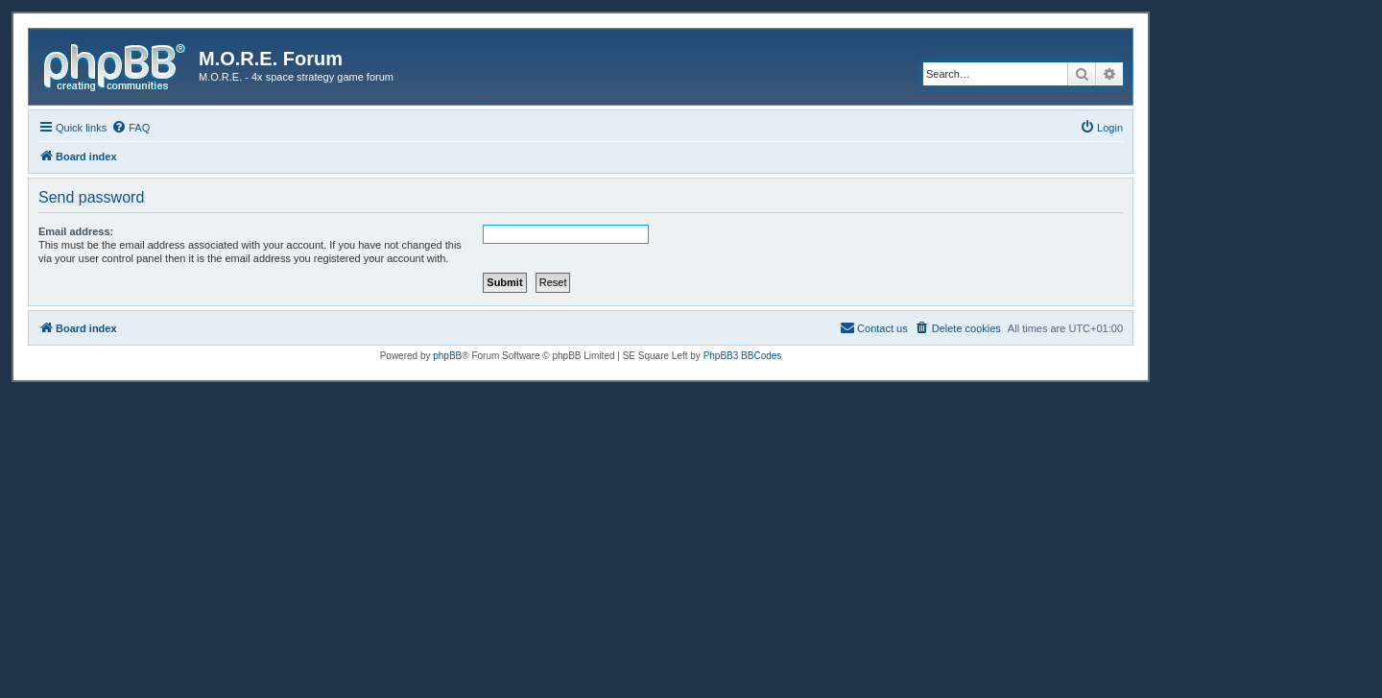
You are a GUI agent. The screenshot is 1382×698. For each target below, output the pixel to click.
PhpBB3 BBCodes (742, 355)
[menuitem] (130, 127)
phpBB (447, 355)
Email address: (75, 231)
